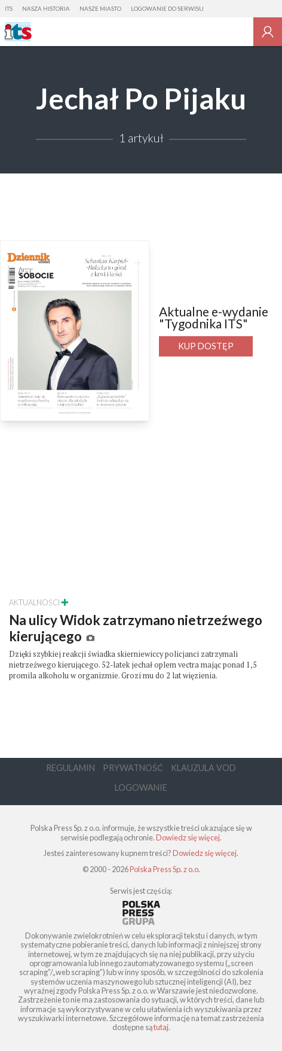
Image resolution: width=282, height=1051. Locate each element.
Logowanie (141, 787)
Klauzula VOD (203, 768)
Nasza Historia (46, 8)
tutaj (161, 1027)
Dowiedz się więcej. (189, 837)
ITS (9, 8)
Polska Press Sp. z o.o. (165, 869)
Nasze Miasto (100, 8)
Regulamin (70, 768)
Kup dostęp (206, 346)
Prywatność (133, 768)
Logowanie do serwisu (167, 8)
